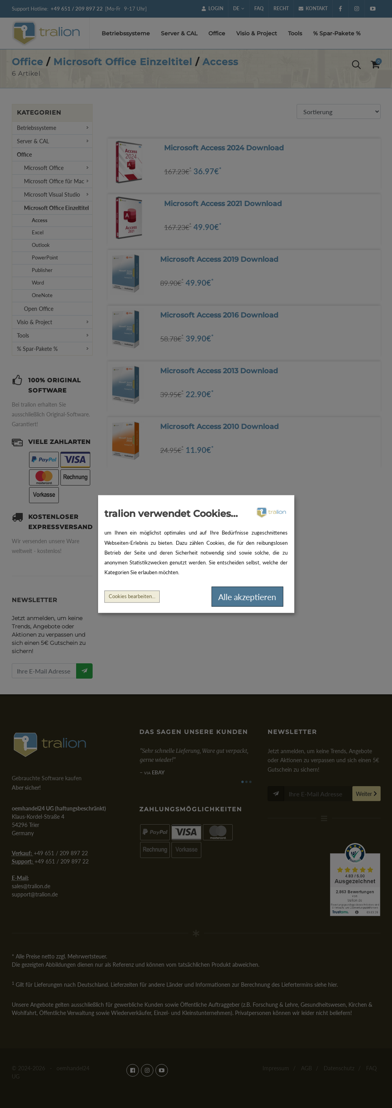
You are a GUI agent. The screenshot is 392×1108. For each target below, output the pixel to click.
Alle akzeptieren (247, 596)
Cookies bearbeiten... (132, 596)
